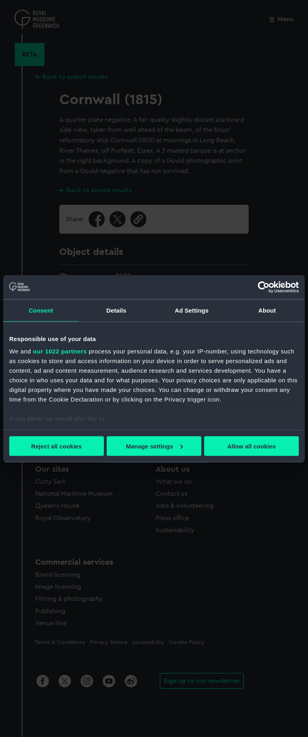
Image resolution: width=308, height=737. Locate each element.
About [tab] (267, 310)
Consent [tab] (41, 310)
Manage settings (154, 445)
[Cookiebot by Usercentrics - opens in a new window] (264, 287)
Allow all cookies (251, 445)
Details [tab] (116, 310)
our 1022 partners (60, 351)
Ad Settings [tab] (192, 310)
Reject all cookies (56, 445)
